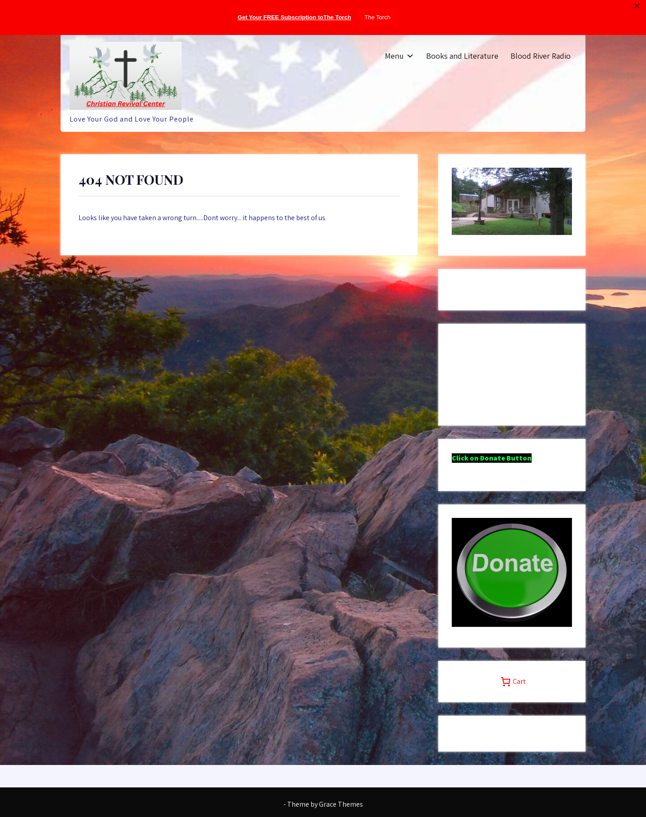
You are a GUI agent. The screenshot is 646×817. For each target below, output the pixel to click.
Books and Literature (462, 56)
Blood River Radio (541, 56)
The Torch (378, 17)
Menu (394, 56)
